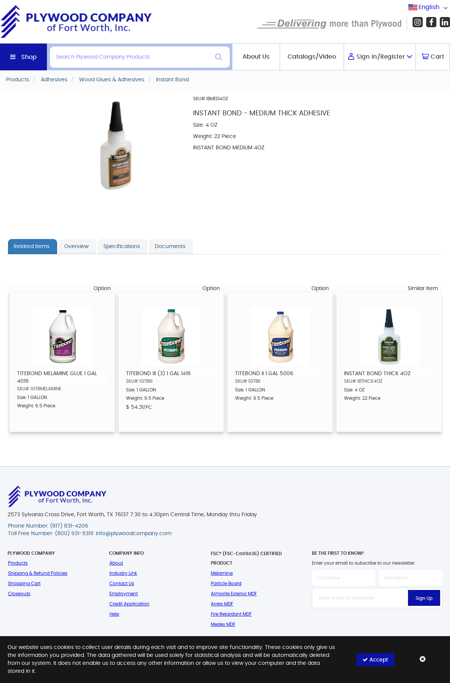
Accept (375, 659)
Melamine (222, 573)
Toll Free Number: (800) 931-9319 (50, 533)
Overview (76, 246)
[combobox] (429, 7)
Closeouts (19, 593)
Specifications (121, 246)
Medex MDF (223, 624)
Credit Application (129, 604)
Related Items (32, 246)
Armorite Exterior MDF (234, 593)
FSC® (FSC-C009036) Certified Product (246, 558)
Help (114, 614)
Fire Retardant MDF (231, 614)
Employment (123, 593)
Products (18, 563)
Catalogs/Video (312, 57)
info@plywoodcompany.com (133, 533)
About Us (256, 57)
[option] (62, 362)
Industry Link (123, 573)
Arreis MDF (222, 604)
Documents (170, 246)
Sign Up (424, 598)
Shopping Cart (24, 583)
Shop (29, 57)
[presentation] (377, 625)
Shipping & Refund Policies (37, 573)
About (116, 563)
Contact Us (121, 583)
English (429, 7)
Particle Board (226, 583)
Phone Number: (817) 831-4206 (48, 526)
